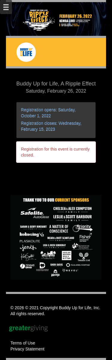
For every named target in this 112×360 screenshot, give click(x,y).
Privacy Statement (27, 349)
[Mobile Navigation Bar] (6, 7)
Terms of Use (22, 343)
